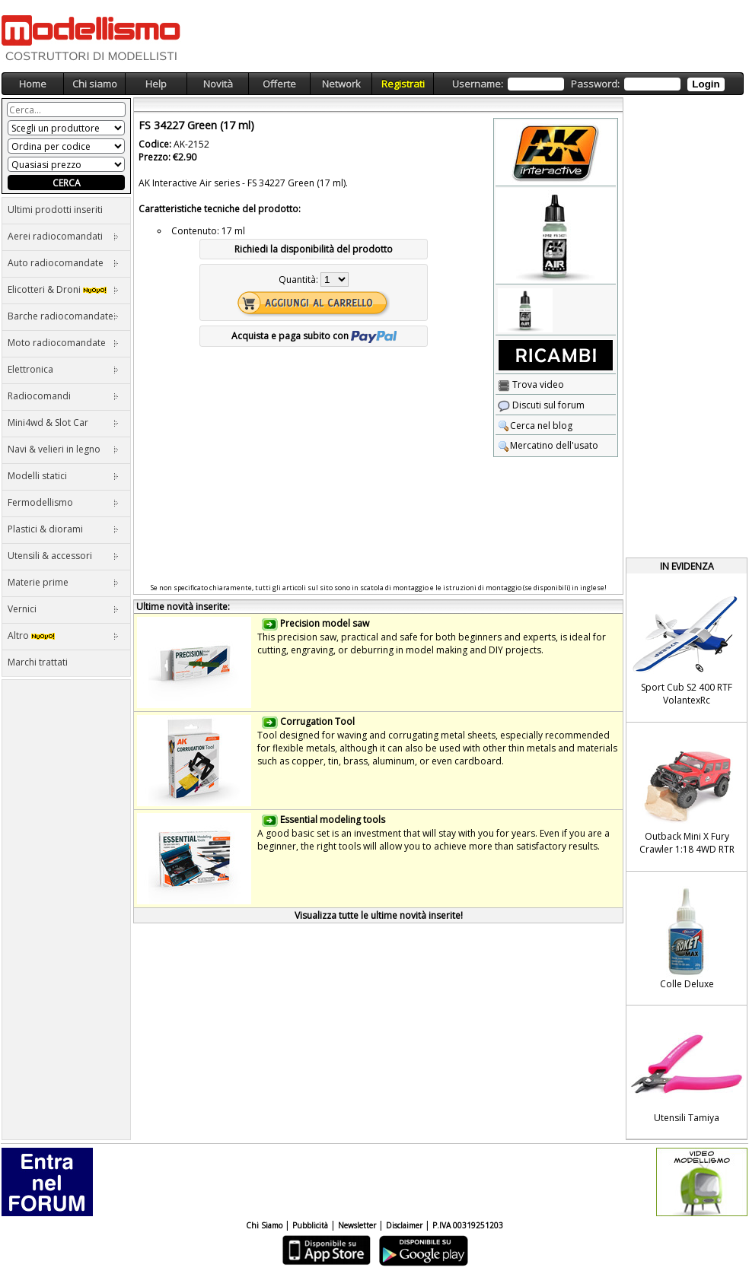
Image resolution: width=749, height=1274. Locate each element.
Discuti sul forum (541, 405)
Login (705, 84)
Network (341, 84)
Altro (63, 635)
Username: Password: (588, 84)
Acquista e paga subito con (314, 335)
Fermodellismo (63, 502)
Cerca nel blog (535, 425)
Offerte (279, 84)
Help (156, 84)
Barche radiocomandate (63, 316)
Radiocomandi (63, 395)
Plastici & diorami (63, 529)
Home (32, 84)
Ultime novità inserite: (183, 606)
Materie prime (63, 582)
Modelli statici (63, 475)
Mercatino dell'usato (548, 445)
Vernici (63, 608)
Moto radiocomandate (63, 342)
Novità (218, 84)
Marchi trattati (38, 662)
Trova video (531, 384)
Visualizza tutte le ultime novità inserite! (379, 915)
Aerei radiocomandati (63, 236)
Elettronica (63, 369)
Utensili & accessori (63, 555)
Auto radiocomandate (63, 262)
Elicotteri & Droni (63, 289)
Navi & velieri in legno (63, 449)
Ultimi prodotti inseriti (55, 209)
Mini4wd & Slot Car (63, 422)
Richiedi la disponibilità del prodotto (313, 249)
